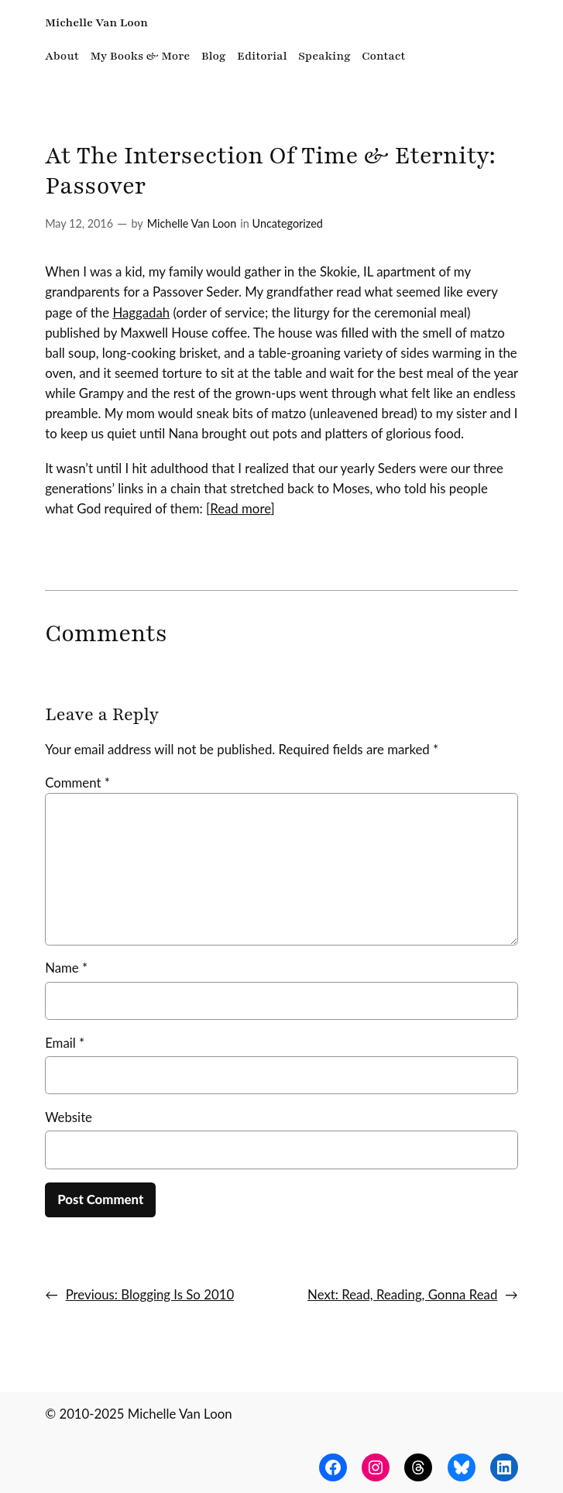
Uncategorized (287, 223)
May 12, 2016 (79, 223)
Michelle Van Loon (96, 22)
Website (68, 1117)
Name (66, 967)
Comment (77, 782)
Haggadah (141, 312)
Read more (240, 508)
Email (64, 1043)
